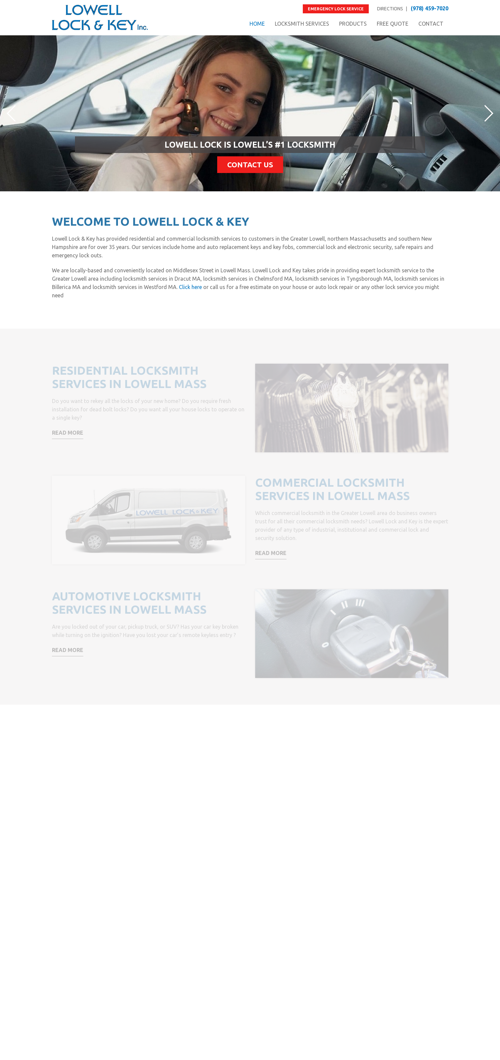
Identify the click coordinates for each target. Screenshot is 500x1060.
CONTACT (430, 24)
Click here (190, 287)
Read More (67, 433)
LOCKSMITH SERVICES (302, 24)
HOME (257, 24)
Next (488, 113)
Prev (11, 113)
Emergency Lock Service (336, 9)
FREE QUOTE (392, 24)
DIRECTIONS (390, 8)
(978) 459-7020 (429, 8)
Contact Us (250, 164)
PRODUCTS (353, 24)
